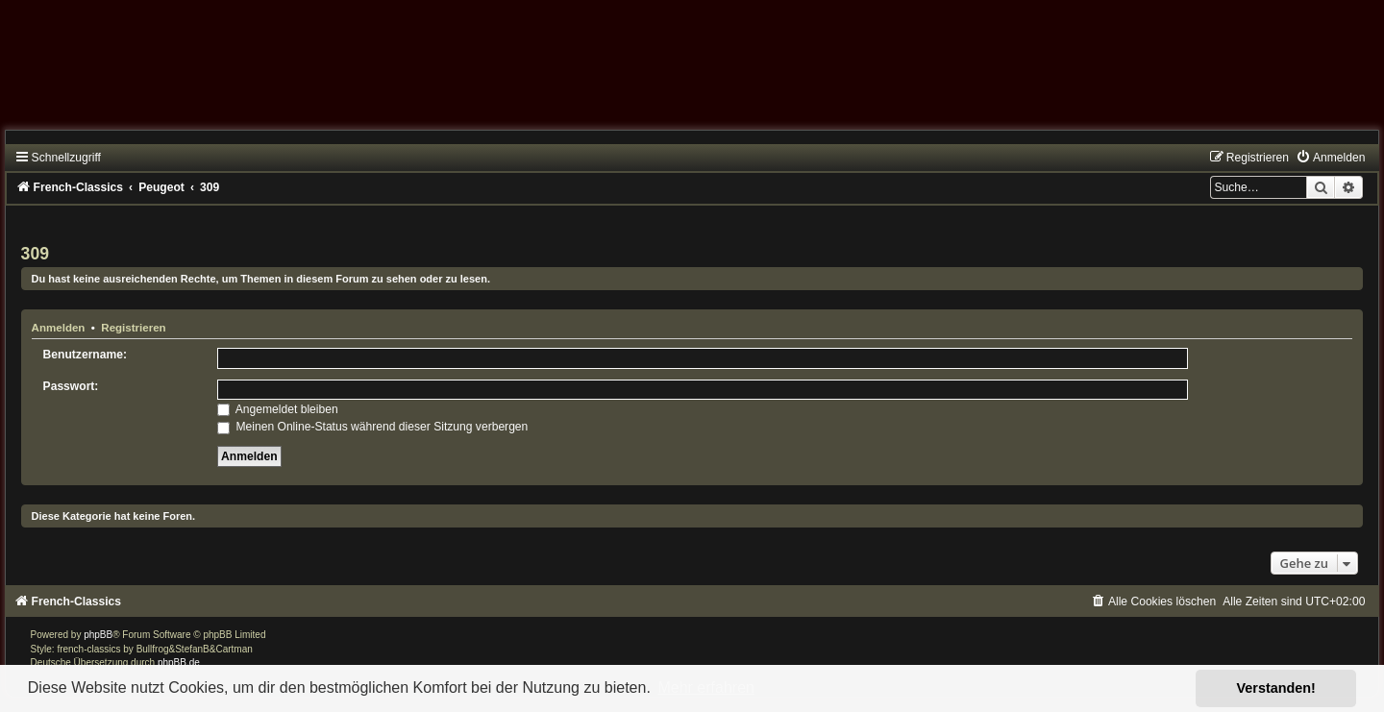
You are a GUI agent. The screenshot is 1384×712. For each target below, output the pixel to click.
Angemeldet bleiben (277, 409)
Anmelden (59, 327)
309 (35, 253)
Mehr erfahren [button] (705, 687)
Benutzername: (85, 354)
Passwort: (71, 386)
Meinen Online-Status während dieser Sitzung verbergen (372, 426)
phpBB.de (179, 662)
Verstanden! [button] (1276, 688)
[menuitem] (1330, 157)
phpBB (98, 634)
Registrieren (133, 327)
